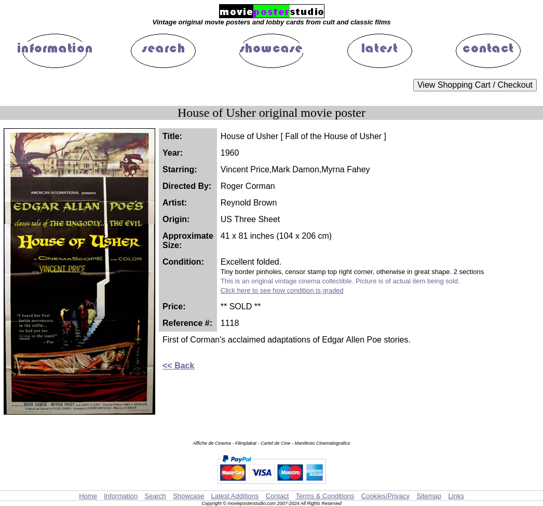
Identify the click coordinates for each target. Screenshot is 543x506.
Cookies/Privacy (385, 496)
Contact (277, 496)
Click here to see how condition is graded (282, 290)
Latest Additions (235, 496)
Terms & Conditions (325, 496)
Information (121, 496)
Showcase (188, 496)
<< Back (178, 365)
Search (155, 496)
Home (88, 496)
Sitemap (428, 496)
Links (456, 496)
